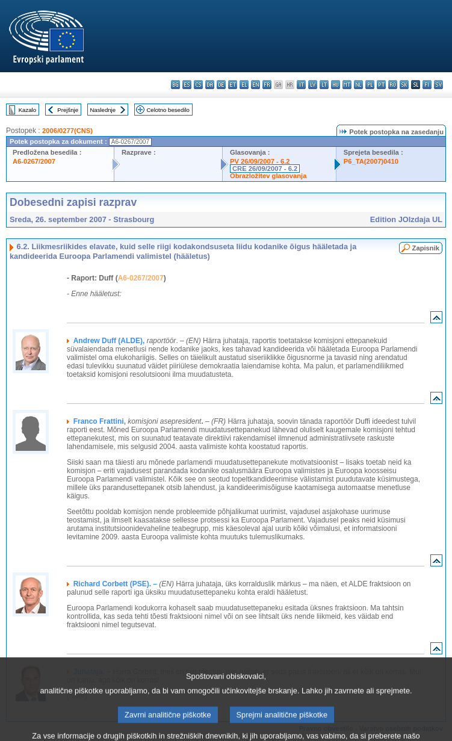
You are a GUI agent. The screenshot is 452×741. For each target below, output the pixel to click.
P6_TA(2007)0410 (371, 161)
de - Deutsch (221, 84)
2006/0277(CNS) (67, 130)
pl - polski (369, 84)
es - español (186, 84)
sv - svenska (438, 84)
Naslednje (103, 110)
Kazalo (27, 110)
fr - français (266, 84)
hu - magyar (335, 84)
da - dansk (209, 84)
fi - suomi (427, 84)
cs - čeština (198, 84)
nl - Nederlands (358, 84)
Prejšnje (67, 110)
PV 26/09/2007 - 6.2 (260, 161)
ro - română (392, 84)
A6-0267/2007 (34, 161)
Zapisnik (425, 248)
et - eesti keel (232, 84)
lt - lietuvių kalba (324, 84)
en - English (255, 84)
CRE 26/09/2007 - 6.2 (264, 168)
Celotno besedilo (167, 110)
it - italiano (301, 84)
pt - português (381, 84)
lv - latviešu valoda (312, 84)
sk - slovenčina (404, 84)
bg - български (175, 84)
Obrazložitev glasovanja (268, 175)
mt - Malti (346, 84)
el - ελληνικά (244, 84)
